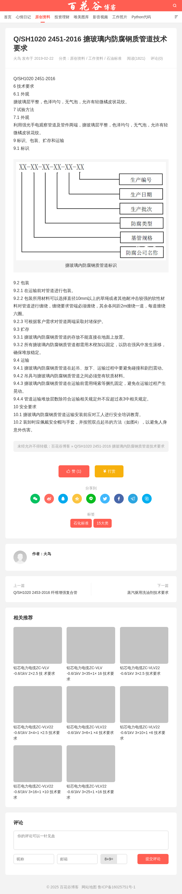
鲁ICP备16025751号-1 (116, 887)
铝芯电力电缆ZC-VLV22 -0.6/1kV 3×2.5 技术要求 (144, 651)
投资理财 (62, 17)
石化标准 (81, 523)
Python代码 (141, 17)
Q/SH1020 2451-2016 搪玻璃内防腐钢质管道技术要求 (119, 446)
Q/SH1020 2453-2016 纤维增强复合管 (45, 592)
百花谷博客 (91, 5)
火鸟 (47, 554)
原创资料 (42, 17)
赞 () (74, 471)
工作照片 (119, 17)
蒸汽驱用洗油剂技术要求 (148, 592)
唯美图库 (81, 17)
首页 (8, 17)
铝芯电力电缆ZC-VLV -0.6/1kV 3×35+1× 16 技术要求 (91, 654)
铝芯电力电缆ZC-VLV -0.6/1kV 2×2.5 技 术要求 (37, 651)
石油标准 (114, 58)
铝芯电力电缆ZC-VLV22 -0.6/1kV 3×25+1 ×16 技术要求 (91, 772)
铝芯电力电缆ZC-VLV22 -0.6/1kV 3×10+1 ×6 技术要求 (144, 713)
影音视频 (100, 17)
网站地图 (89, 887)
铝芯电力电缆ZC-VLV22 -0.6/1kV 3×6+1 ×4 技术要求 (91, 710)
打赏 (109, 471)
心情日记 (23, 17)
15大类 (102, 523)
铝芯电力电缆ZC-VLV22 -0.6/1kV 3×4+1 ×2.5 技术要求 (37, 713)
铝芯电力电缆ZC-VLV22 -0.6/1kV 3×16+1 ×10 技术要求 (37, 772)
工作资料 (95, 58)
